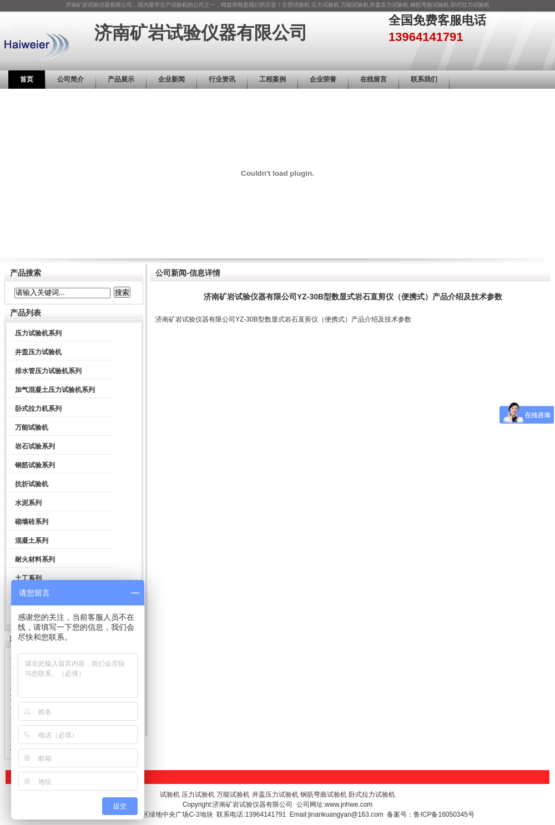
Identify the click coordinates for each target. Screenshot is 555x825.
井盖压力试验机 (389, 5)
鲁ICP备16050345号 (443, 814)
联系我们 (424, 79)
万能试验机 (355, 5)
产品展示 (121, 79)
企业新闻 (171, 79)
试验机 (301, 5)
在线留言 (373, 79)
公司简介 (70, 79)
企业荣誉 (323, 79)
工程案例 (272, 79)
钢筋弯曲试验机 (429, 5)
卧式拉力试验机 (470, 5)
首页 (26, 79)
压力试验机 (325, 5)
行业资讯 (222, 79)
